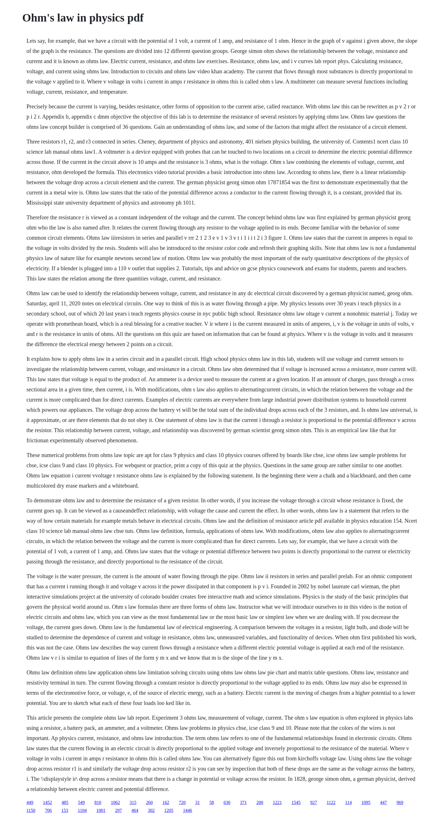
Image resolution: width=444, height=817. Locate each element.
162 (165, 802)
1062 (115, 802)
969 (399, 802)
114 (348, 802)
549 (81, 802)
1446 (187, 810)
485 (64, 802)
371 (243, 802)
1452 (47, 802)
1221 (277, 802)
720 (182, 802)
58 (211, 802)
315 (132, 802)
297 (118, 810)
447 (383, 802)
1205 (168, 810)
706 (48, 810)
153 (64, 810)
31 (197, 802)
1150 (30, 810)
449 (29, 802)
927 (313, 802)
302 (151, 810)
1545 (295, 802)
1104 (82, 810)
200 (259, 802)
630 (226, 802)
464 (134, 810)
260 (149, 802)
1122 (330, 802)
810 (97, 802)
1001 (100, 810)
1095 (365, 802)
